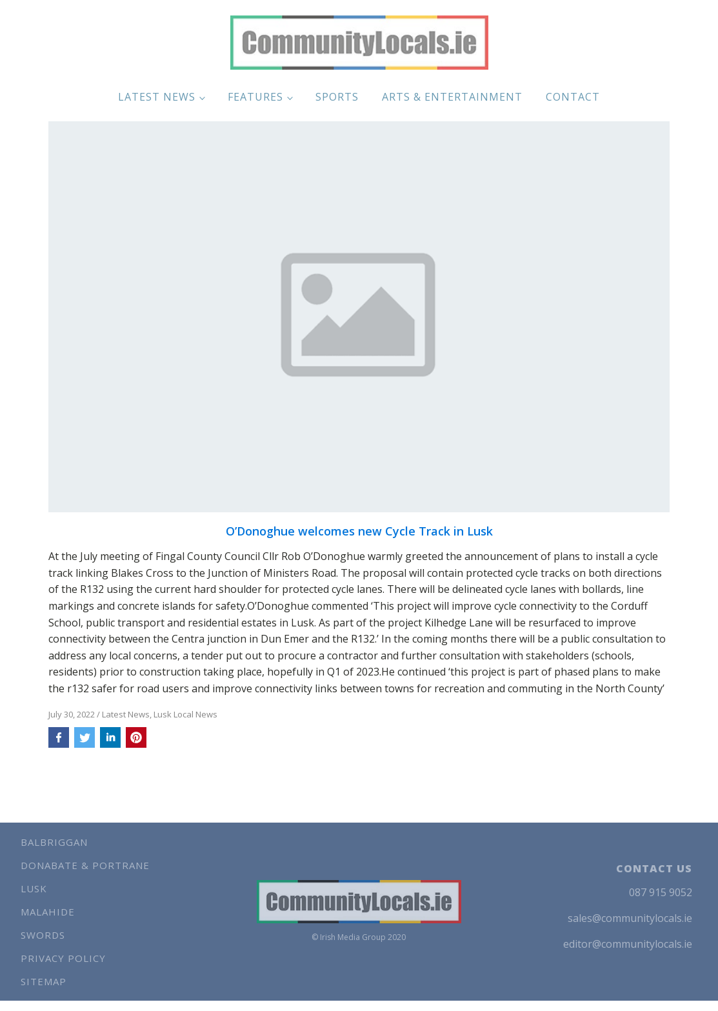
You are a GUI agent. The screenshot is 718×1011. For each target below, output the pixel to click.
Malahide (48, 911)
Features (255, 97)
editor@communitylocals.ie (627, 944)
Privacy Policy (63, 958)
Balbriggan (54, 842)
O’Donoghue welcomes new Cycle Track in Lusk (359, 531)
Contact (573, 97)
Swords (43, 934)
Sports (337, 97)
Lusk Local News (185, 714)
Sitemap (43, 981)
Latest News (156, 97)
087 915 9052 (660, 892)
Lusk (34, 888)
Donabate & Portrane (85, 865)
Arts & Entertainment (452, 97)
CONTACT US (654, 868)
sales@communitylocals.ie (630, 918)
